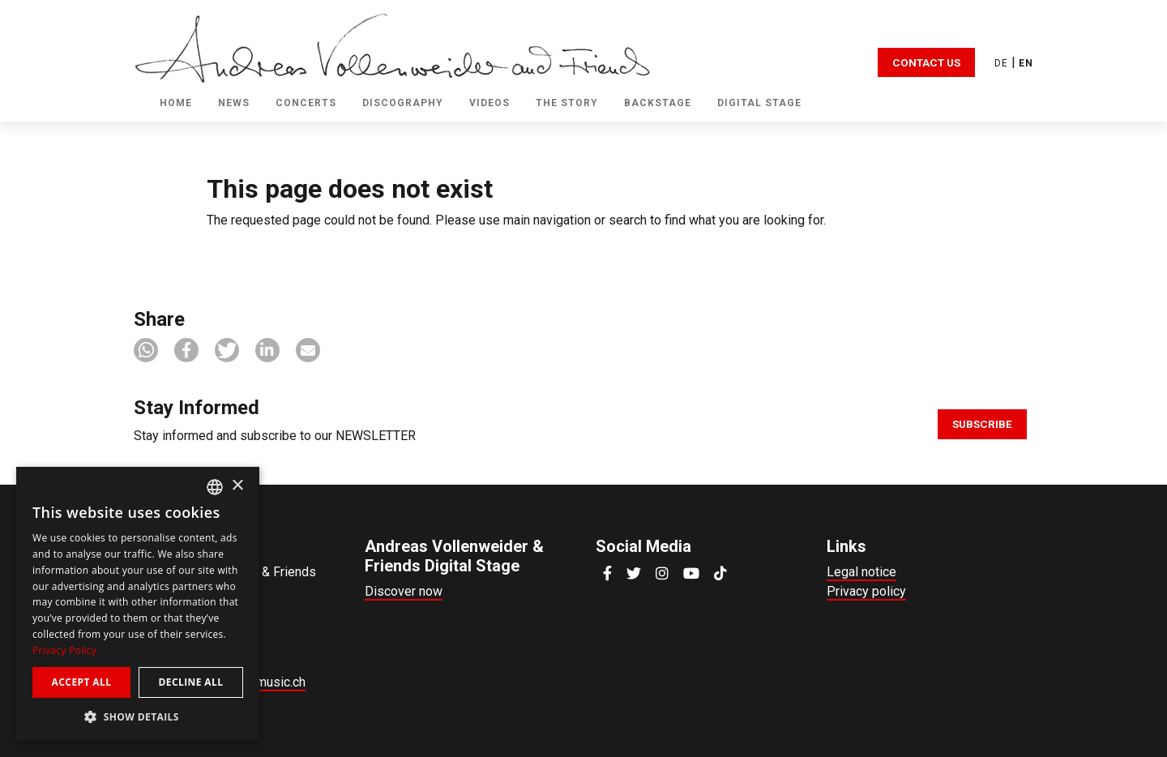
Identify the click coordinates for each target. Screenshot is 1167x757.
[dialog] (137, 604)
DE (1001, 63)
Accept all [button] (82, 682)
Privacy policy (866, 591)
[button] (146, 350)
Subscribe (982, 423)
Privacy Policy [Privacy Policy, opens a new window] (64, 650)
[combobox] (215, 487)
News (234, 103)
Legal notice (861, 572)
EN (1026, 63)
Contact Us (926, 62)
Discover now (403, 591)
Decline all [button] (191, 682)
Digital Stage (759, 103)
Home (176, 103)
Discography (402, 103)
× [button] (237, 486)
